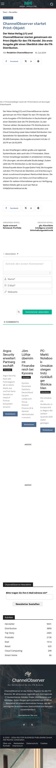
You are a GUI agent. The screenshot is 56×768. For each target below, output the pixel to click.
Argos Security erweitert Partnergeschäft (9, 358)
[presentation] (31, 301)
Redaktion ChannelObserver (20, 53)
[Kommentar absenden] (37, 312)
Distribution (45, 392)
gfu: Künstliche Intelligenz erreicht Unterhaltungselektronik (41, 227)
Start (5, 12)
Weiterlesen (10, 414)
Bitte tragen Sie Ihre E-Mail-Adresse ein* (26, 592)
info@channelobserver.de (28, 717)
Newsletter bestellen (28, 604)
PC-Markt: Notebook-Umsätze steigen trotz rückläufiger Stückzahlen (46, 369)
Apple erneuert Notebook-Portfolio (12, 226)
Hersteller (13, 12)
